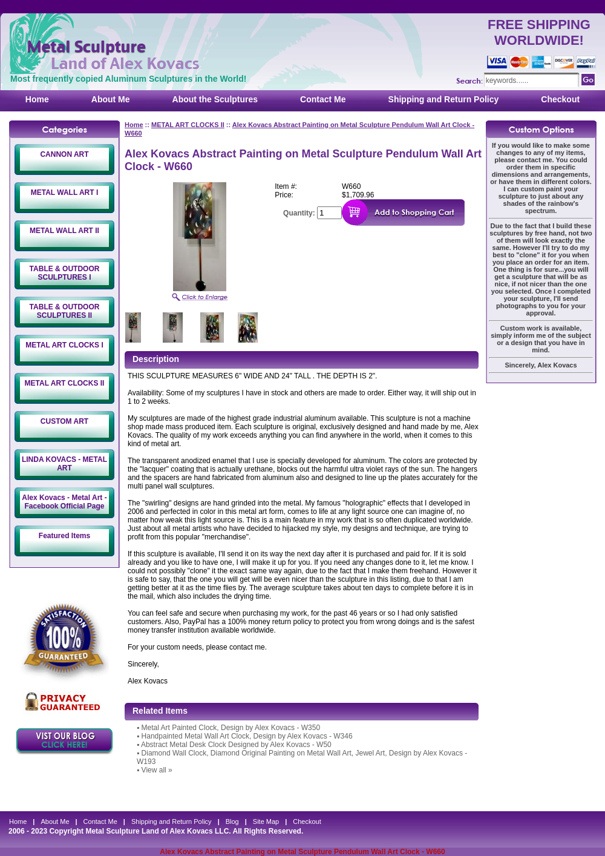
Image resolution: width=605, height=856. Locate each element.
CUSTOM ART (64, 421)
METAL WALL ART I (65, 192)
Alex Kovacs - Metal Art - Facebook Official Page (64, 501)
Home (37, 99)
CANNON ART (64, 154)
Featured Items (64, 536)
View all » (157, 770)
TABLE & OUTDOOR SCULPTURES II (65, 311)
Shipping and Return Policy (443, 99)
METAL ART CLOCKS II (65, 383)
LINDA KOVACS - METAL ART (64, 463)
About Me (110, 99)
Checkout (560, 99)
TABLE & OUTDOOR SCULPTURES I (65, 273)
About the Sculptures (215, 99)
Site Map (266, 821)
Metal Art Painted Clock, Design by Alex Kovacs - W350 (231, 727)
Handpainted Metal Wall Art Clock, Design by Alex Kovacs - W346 (247, 736)
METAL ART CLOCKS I (64, 345)
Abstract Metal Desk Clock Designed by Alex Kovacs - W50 (236, 744)
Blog (232, 821)
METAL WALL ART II (64, 230)
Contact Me (322, 99)
